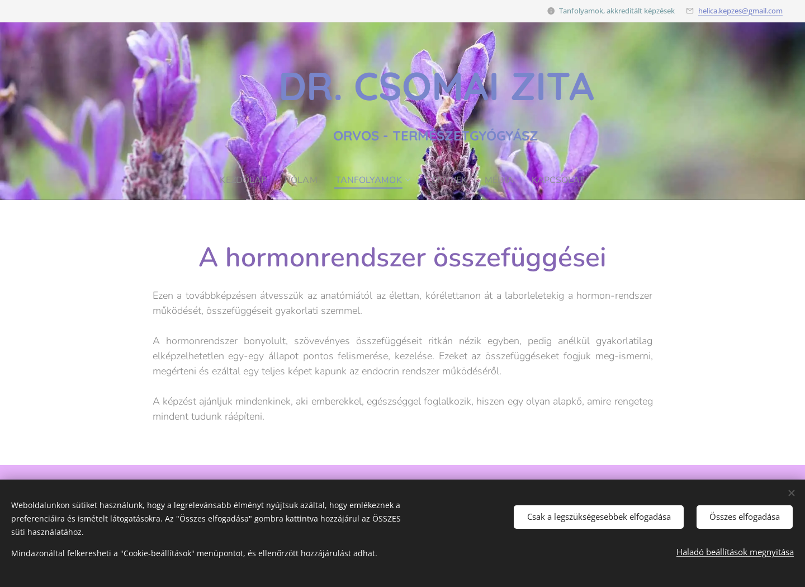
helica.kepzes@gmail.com (740, 11)
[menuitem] (240, 180)
